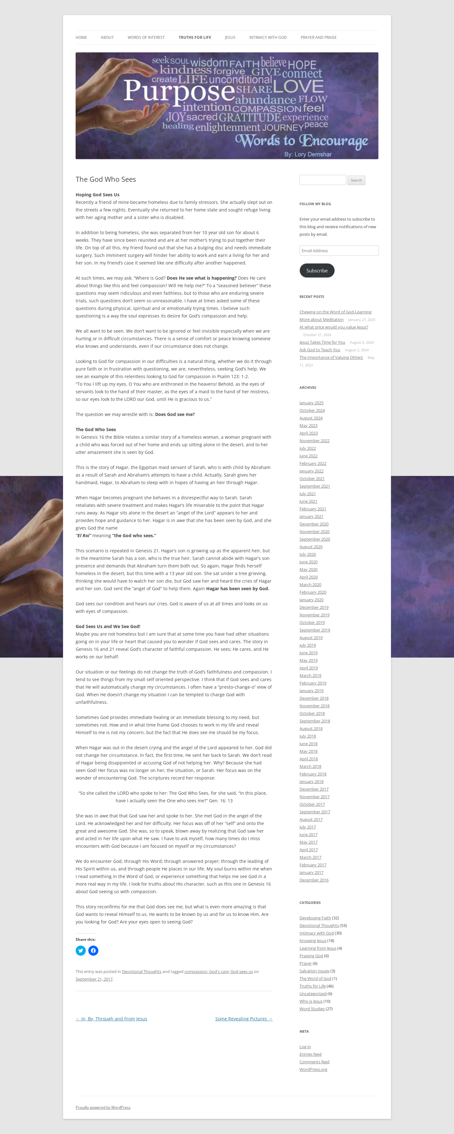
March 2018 (310, 766)
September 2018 (315, 721)
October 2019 (312, 622)
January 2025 (311, 403)
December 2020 (314, 524)
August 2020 (311, 546)
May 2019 (308, 660)
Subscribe (317, 270)
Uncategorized (313, 993)
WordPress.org (313, 1069)
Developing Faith (315, 918)
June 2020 (308, 562)
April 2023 (309, 433)
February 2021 (313, 509)
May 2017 (308, 842)
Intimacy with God (268, 37)
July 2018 (308, 736)
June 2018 (308, 743)
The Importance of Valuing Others (331, 357)
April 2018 (309, 759)
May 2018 (308, 751)
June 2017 (308, 834)
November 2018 (314, 706)
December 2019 (314, 607)
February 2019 (313, 683)
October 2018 (312, 713)
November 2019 (314, 615)
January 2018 (311, 781)
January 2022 (311, 471)
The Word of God (315, 978)
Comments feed (314, 1062)
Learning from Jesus (318, 948)
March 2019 (310, 675)
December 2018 (314, 698)
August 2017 (311, 819)
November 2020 (314, 531)
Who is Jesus (311, 1001)
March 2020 (310, 584)
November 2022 (314, 440)
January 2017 (311, 872)
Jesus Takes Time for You (322, 342)
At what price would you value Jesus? (334, 327)
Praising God (311, 956)
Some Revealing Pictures (244, 1019)
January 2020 (311, 600)
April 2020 (309, 577)
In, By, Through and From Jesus (111, 1019)
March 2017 (310, 857)
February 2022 (313, 463)
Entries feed (311, 1054)
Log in (305, 1046)
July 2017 (308, 827)
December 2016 (314, 880)
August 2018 (311, 728)
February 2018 (313, 774)
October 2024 (312, 410)
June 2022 (308, 456)
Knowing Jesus (313, 940)
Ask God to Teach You (320, 350)
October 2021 (312, 478)
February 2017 (313, 865)
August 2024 (311, 418)
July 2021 (308, 493)
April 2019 (309, 668)
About (107, 37)
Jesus (230, 37)
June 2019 (308, 653)
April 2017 (309, 849)
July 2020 (308, 554)
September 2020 (315, 539)
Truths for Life (195, 37)
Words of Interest (146, 37)
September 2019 (315, 630)
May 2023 (308, 425)
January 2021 (311, 516)
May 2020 (308, 569)
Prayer (306, 963)
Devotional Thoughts (141, 971)
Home (81, 37)
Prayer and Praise (319, 37)
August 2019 (311, 637)
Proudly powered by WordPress (103, 1107)
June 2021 (308, 501)
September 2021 (315, 486)
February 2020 (313, 592)
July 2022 (308, 448)
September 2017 (315, 812)
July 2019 (308, 645)
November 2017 (314, 796)
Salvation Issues (314, 971)
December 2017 (314, 789)
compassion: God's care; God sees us (218, 971)
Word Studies (312, 1009)
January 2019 (311, 690)
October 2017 (312, 804)
